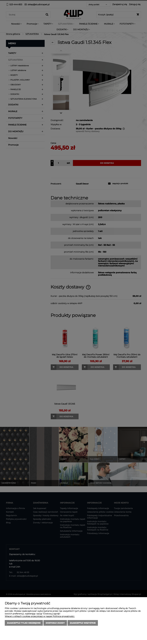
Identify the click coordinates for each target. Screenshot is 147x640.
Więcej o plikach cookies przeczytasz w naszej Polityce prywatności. (40, 616)
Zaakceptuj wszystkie (83, 623)
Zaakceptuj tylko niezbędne (24, 623)
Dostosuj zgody (55, 623)
